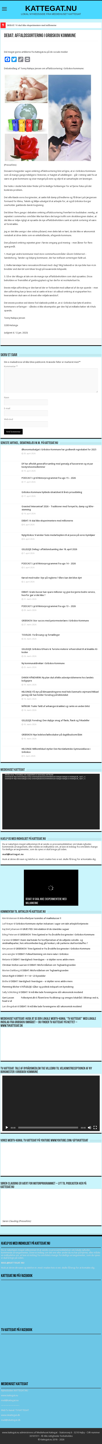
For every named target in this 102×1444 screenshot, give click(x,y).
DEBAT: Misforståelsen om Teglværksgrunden (53, 965)
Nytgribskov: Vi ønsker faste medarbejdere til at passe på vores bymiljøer (58, 535)
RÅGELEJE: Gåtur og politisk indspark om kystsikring (48, 986)
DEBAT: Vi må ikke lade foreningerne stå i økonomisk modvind (52, 992)
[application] (51, 801)
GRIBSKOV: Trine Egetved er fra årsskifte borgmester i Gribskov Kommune (57, 934)
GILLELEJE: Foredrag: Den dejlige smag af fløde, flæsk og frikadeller (56, 720)
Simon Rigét (8, 976)
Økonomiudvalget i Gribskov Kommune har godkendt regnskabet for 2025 (59, 449)
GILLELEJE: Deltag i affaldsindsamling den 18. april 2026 (49, 549)
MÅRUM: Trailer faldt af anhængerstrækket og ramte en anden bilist (56, 706)
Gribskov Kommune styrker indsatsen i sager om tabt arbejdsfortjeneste (52, 923)
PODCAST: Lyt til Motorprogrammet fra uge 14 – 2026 (49, 563)
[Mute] (89, 1127)
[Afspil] (7, 1127)
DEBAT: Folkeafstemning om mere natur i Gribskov (43, 954)
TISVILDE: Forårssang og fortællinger (41, 635)
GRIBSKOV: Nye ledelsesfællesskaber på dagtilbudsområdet (52, 734)
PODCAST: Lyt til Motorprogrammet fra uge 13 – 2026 (49, 606)
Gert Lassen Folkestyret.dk (18, 997)
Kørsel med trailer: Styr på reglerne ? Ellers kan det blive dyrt (52, 577)
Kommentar (11, 366)
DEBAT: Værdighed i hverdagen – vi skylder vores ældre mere (43, 959)
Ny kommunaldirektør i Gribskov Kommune (43, 663)
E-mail (7, 408)
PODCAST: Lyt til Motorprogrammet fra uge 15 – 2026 (49, 478)
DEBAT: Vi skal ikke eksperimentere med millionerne (31, 25)
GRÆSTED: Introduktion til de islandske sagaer (45, 929)
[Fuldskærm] (95, 1127)
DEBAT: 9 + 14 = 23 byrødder (31, 976)
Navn (6, 397)
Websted (8, 419)
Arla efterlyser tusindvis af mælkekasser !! (40, 918)
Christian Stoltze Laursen (14, 965)
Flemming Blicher (10, 986)
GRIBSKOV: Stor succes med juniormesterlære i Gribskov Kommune (55, 620)
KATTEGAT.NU (51, 8)
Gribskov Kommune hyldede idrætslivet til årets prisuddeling (52, 492)
